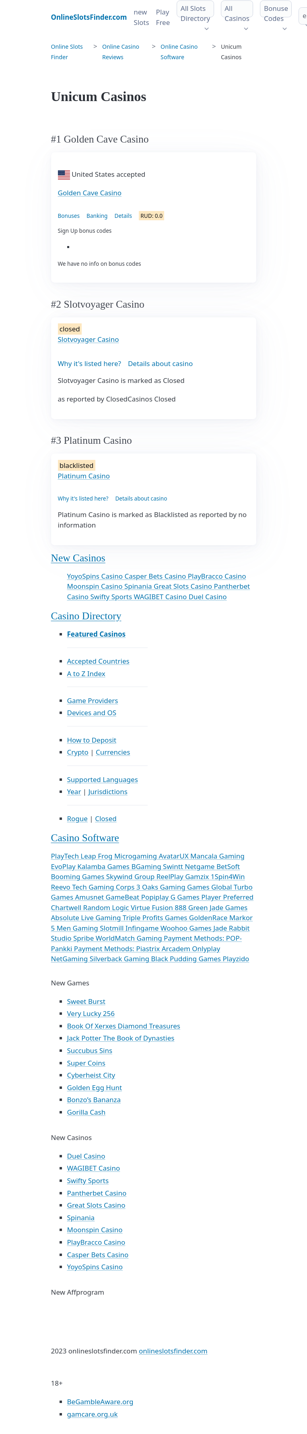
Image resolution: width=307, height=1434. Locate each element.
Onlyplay (206, 948)
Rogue (77, 818)
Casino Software (85, 838)
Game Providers (92, 700)
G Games (186, 897)
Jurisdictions (108, 791)
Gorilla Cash (86, 1112)
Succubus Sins (90, 1050)
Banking (97, 215)
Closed (106, 818)
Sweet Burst (86, 1001)
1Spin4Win (228, 876)
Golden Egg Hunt (94, 1087)
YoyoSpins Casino (96, 576)
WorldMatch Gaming (130, 938)
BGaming (147, 866)
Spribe (84, 938)
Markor (241, 917)
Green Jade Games (217, 907)
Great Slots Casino (184, 586)
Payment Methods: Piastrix (118, 948)
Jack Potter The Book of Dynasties (121, 1038)
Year (74, 791)
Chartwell (67, 907)
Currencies (113, 752)
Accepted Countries (98, 661)
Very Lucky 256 (91, 1013)
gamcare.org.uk (92, 1414)
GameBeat (123, 897)
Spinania (139, 586)
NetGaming (70, 958)
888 (181, 907)
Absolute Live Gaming (87, 917)
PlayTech (66, 856)
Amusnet (90, 897)
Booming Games (78, 876)
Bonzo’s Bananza (94, 1099)
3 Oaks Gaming (161, 887)
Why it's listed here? (89, 363)
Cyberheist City (91, 1075)
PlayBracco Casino (217, 576)
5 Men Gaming (75, 928)
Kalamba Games (104, 866)
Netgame (200, 866)
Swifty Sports (112, 596)
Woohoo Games (187, 928)
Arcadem (177, 948)
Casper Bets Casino (155, 576)
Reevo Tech (70, 887)
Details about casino (160, 363)
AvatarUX (175, 856)
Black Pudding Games (187, 958)
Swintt (174, 866)
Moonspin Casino (95, 586)
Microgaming (136, 856)
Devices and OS (92, 712)
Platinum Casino (84, 475)
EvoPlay (64, 866)
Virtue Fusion (153, 907)
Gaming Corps (112, 887)
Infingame (143, 928)
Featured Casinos (96, 634)
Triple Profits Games (156, 917)
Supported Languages (102, 779)
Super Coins (86, 1063)
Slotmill (113, 928)
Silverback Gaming (120, 958)
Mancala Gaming (217, 856)
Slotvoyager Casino (88, 339)
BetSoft (228, 866)
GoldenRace (209, 917)
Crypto (78, 752)
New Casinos (78, 558)
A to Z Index (86, 673)
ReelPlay (171, 876)
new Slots (141, 17)
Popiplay (156, 897)
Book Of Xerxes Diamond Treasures (123, 1025)
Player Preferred (227, 897)
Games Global (210, 887)
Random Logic (107, 907)
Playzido (236, 958)
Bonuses (69, 215)
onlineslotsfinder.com (173, 1350)
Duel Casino (208, 596)
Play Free (163, 17)
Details (123, 215)
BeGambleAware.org (100, 1401)
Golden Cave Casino (90, 192)
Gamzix (198, 876)
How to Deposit (92, 740)
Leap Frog (97, 856)
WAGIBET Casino (161, 596)
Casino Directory (86, 616)
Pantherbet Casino (97, 1193)
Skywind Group (131, 876)
